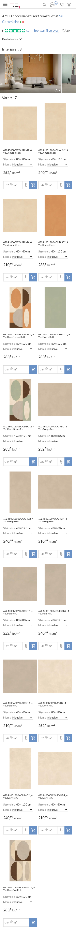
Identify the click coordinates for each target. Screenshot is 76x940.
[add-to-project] (33, 185)
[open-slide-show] (20, 123)
